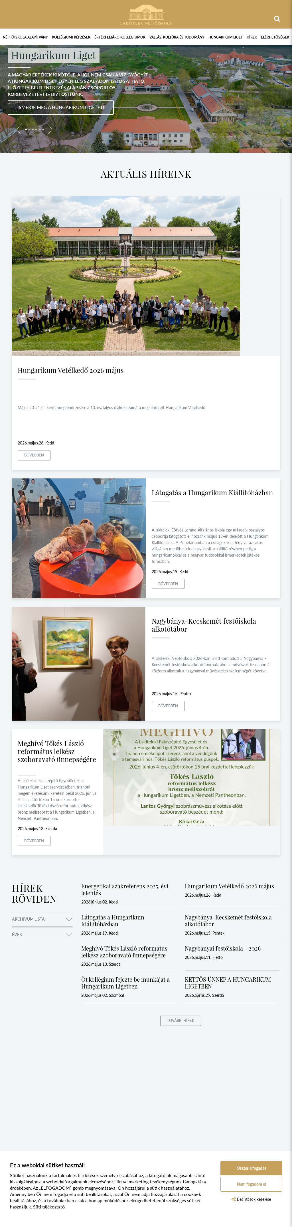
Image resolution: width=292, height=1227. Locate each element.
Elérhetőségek (275, 37)
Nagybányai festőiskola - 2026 (223, 948)
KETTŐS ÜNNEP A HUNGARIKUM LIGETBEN (228, 982)
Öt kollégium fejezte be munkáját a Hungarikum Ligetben (125, 982)
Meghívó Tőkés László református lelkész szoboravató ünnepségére (57, 751)
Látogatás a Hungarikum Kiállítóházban (212, 492)
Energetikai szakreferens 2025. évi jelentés (124, 889)
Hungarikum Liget (225, 37)
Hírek (252, 37)
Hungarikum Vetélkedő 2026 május (71, 370)
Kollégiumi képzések (71, 37)
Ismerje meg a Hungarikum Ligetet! (60, 107)
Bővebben (34, 455)
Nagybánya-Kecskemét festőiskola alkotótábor (204, 624)
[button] (19, 130)
